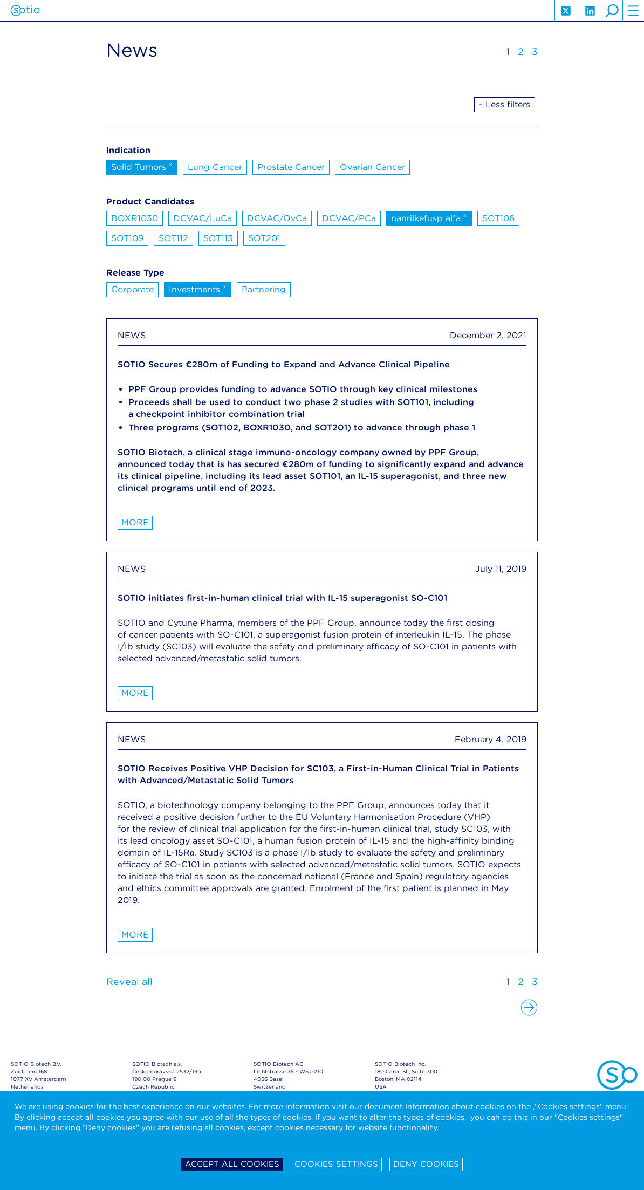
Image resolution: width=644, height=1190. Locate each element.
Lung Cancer (215, 167)
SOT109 (127, 238)
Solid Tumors (142, 166)
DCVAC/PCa (349, 218)
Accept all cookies (232, 1164)
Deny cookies (426, 1164)
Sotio (25, 11)
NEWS (132, 335)
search (611, 11)
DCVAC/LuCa (202, 218)
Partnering (264, 289)
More (135, 522)
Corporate (132, 289)
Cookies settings (336, 1164)
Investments (198, 289)
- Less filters (504, 104)
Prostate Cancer (291, 167)
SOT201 (264, 238)
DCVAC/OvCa (277, 218)
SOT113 (218, 238)
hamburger (633, 11)
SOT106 (498, 218)
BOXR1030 (134, 218)
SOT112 (173, 238)
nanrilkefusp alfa (429, 217)
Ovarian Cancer (372, 167)
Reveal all (129, 981)
